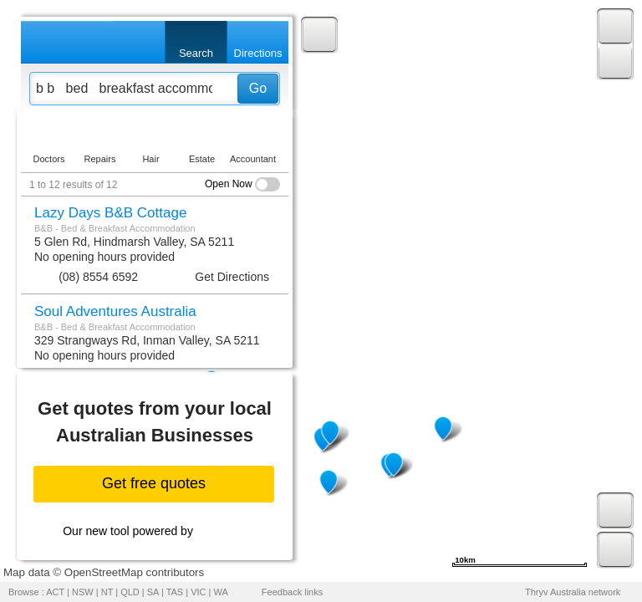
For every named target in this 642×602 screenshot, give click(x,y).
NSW (83, 592)
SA (153, 592)
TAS (175, 592)
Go (258, 88)
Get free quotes (154, 483)
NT (107, 592)
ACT (55, 592)
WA (221, 592)
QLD (130, 592)
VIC (198, 592)
